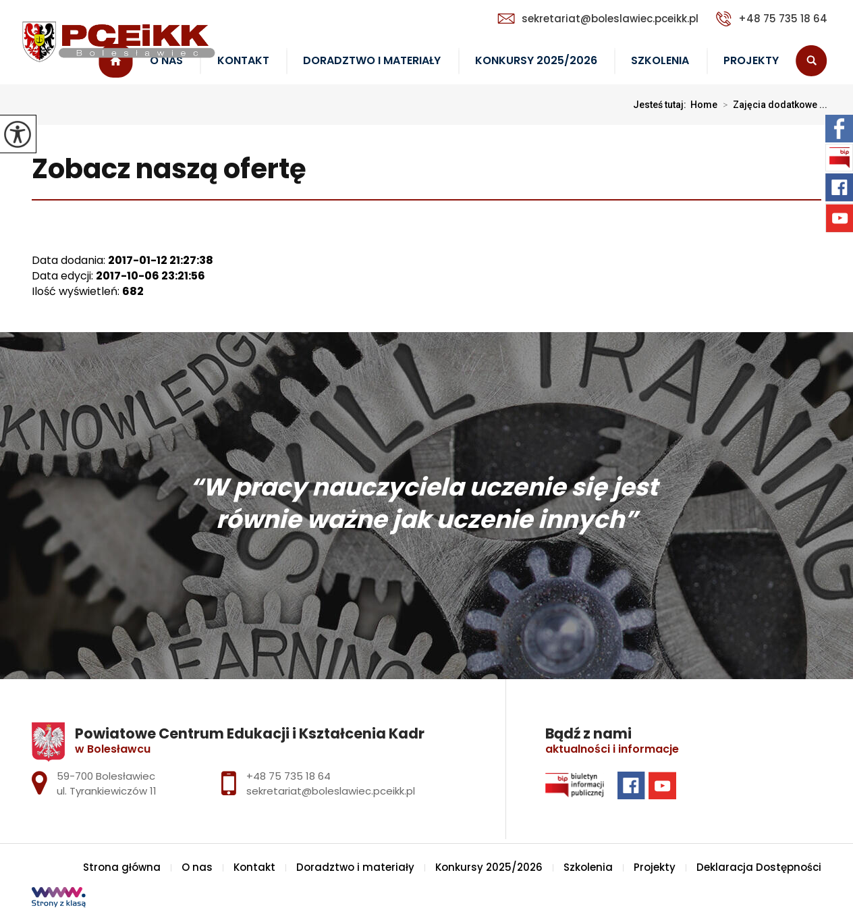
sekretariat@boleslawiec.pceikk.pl (597, 19)
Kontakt (243, 60)
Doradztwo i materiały (372, 60)
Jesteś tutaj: (661, 104)
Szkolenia (660, 60)
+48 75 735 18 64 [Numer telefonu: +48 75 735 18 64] (288, 776)
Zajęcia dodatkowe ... (772, 104)
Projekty (751, 60)
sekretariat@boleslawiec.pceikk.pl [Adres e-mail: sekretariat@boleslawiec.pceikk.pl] (330, 791)
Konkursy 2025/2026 (536, 60)
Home (703, 104)
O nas (197, 867)
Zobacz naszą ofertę (169, 170)
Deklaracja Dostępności (758, 867)
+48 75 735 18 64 (771, 18)
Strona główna (122, 867)
